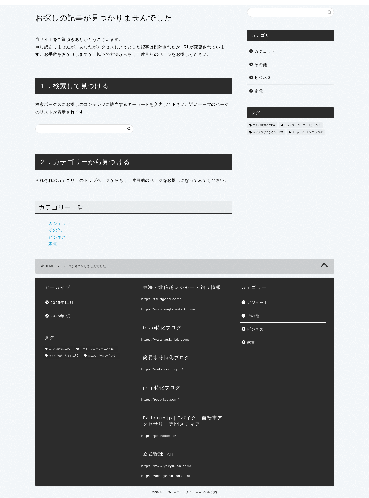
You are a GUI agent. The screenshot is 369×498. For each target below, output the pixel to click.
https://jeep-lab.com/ (160, 399)
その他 (55, 230)
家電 (52, 244)
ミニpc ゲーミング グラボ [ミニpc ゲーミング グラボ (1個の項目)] (307, 132)
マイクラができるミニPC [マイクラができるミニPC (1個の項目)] (268, 132)
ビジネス (57, 237)
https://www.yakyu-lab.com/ (166, 466)
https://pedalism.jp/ (158, 436)
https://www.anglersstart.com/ (168, 309)
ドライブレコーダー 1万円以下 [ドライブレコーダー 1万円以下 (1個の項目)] (302, 125)
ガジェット (59, 223)
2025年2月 (61, 316)
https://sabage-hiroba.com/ (165, 476)
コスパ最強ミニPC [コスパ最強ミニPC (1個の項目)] (264, 125)
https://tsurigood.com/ (161, 299)
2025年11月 (62, 302)
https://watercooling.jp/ (162, 369)
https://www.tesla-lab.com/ (165, 339)
